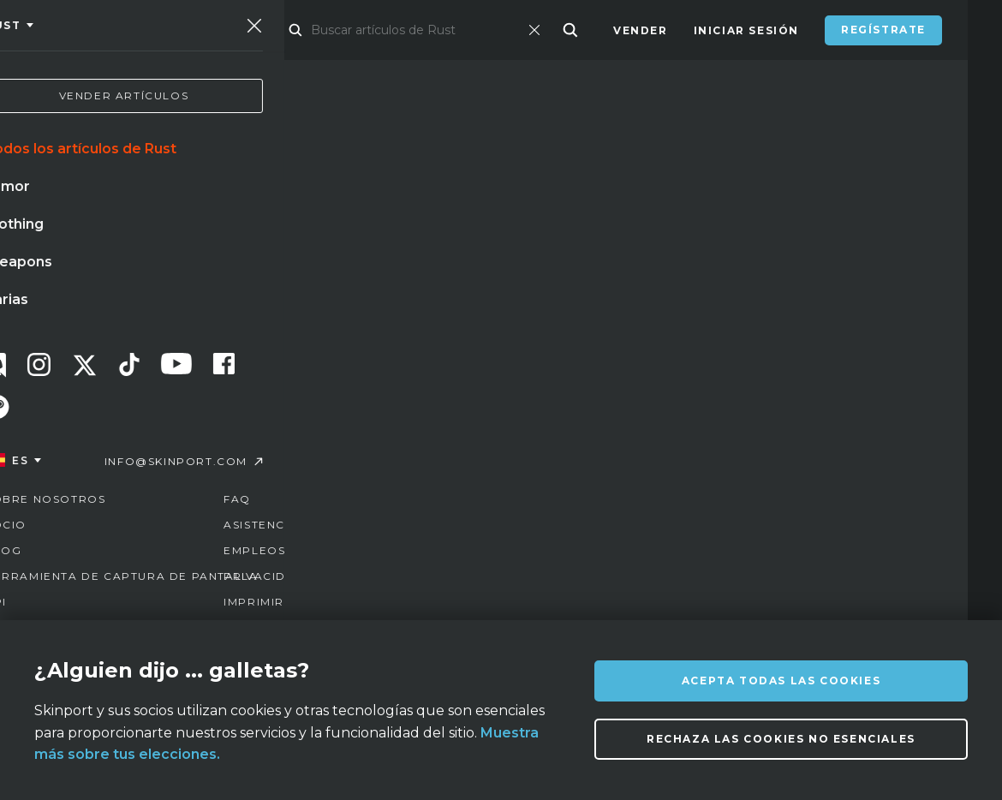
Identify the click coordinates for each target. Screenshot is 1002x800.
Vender (640, 30)
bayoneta (155, 456)
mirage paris (85, 421)
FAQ (385, 606)
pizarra (69, 456)
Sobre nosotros (192, 606)
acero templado (267, 456)
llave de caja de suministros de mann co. (181, 491)
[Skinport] (130, 30)
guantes (268, 421)
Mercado (309, 30)
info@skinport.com (874, 602)
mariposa (354, 421)
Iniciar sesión (746, 30)
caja (362, 456)
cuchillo (184, 421)
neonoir (431, 456)
